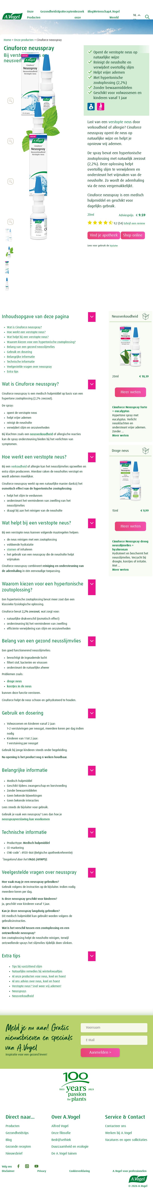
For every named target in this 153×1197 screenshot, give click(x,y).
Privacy (41, 1171)
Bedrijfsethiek (61, 1140)
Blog (90, 11)
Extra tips (12, 371)
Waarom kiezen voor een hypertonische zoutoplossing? (41, 342)
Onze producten (24, 40)
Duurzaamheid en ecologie (69, 1146)
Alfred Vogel (59, 1126)
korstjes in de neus (19, 686)
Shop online (132, 239)
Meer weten (131, 392)
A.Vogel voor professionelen (129, 1171)
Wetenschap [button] (101, 11)
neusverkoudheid (41, 434)
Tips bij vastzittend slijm (27, 966)
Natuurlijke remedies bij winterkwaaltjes (37, 971)
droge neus (14, 681)
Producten (13, 1126)
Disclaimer (8, 1171)
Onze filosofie (61, 1133)
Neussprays (19, 991)
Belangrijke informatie (21, 356)
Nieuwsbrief (14, 1153)
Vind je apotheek (104, 239)
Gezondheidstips (17, 1133)
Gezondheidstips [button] (52, 11)
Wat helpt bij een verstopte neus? (28, 337)
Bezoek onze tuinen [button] (80, 17)
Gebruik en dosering (19, 351)
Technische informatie (21, 361)
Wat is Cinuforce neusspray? (24, 327)
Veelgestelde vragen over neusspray (29, 366)
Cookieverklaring (79, 1171)
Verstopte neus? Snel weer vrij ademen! (36, 986)
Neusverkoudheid (23, 996)
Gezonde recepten (18, 1146)
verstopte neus (120, 122)
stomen (11, 549)
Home (7, 40)
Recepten (69, 11)
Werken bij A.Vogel (118, 1133)
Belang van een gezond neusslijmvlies (31, 346)
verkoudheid (19, 466)
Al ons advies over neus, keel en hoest (36, 981)
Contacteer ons (115, 1126)
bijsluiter (114, 250)
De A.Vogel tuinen (64, 1153)
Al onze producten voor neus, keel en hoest (39, 976)
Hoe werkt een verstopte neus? (26, 332)
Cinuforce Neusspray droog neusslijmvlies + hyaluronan (130, 545)
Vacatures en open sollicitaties (126, 1140)
